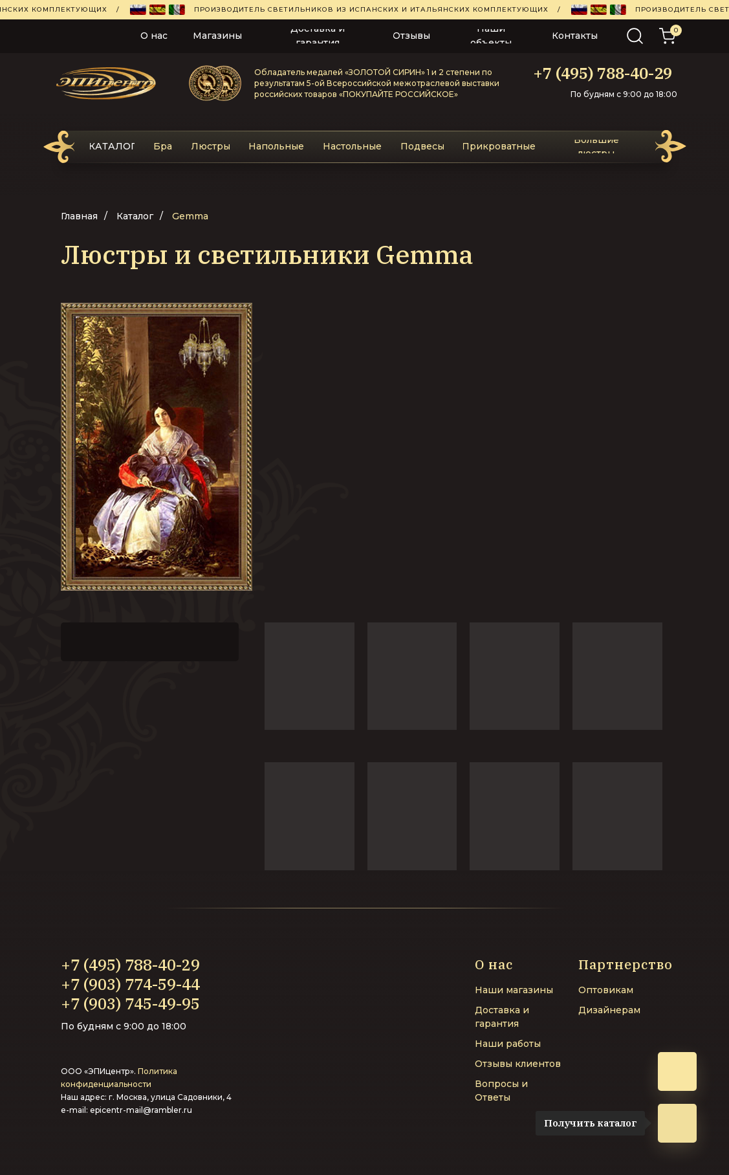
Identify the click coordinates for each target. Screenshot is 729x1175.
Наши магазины (514, 990)
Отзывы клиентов (518, 1064)
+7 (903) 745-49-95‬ (130, 1003)
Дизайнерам (609, 1010)
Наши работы (508, 1043)
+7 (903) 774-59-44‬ (130, 984)
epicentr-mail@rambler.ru (141, 1110)
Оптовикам (605, 990)
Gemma (190, 216)
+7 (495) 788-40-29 (602, 73)
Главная (79, 216)
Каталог (134, 216)
